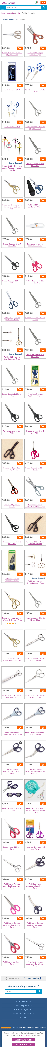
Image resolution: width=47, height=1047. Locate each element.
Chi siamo (23, 1017)
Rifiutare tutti (23, 1045)
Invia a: (37, 2)
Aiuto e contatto (23, 1001)
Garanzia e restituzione (23, 1013)
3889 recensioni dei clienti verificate (32, 1028)
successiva (34, 978)
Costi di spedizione (23, 1005)
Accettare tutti (23, 1040)
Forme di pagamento (23, 1009)
